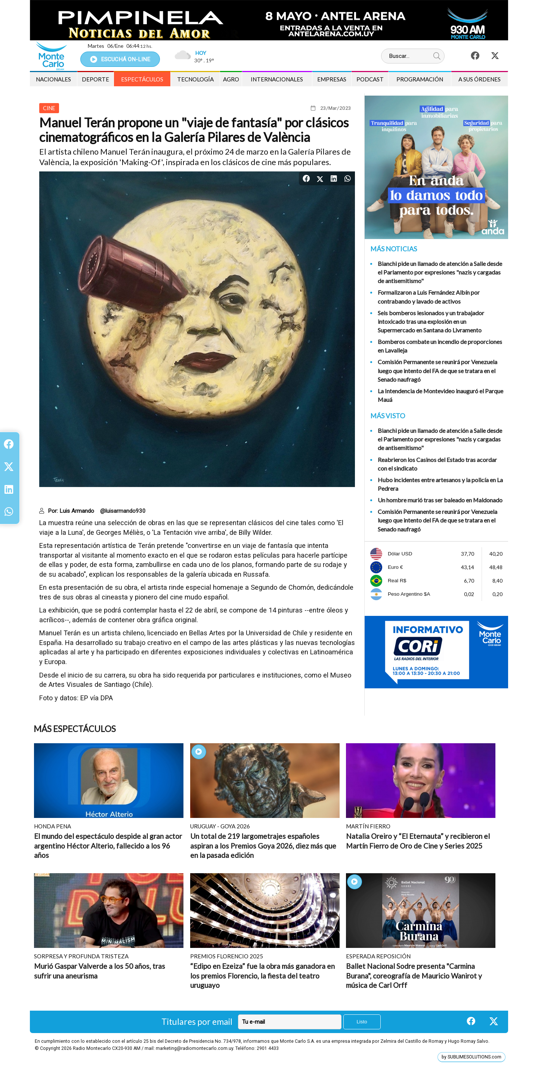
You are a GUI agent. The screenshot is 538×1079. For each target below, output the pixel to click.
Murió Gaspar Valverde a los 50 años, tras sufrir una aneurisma (99, 971)
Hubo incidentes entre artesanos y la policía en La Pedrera (440, 484)
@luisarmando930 (123, 511)
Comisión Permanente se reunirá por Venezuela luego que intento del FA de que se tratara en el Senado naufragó (437, 370)
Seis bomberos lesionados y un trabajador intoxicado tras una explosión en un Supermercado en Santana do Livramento (431, 321)
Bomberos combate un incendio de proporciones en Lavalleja (440, 346)
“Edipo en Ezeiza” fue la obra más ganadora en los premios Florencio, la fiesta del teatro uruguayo (262, 975)
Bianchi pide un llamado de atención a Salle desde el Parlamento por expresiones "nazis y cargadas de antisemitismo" (440, 272)
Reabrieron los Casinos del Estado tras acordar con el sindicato (437, 464)
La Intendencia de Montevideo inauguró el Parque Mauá (440, 395)
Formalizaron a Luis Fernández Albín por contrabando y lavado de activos (429, 296)
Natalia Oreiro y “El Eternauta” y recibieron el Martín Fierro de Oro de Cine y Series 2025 (418, 841)
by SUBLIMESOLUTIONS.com (471, 1057)
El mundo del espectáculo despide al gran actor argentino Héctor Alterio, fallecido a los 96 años (108, 845)
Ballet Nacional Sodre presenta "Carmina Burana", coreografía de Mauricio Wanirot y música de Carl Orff (414, 975)
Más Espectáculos (75, 729)
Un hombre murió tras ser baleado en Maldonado (440, 499)
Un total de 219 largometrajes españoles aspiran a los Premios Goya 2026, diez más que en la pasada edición (263, 845)
